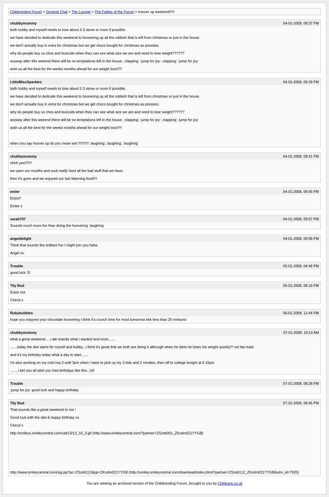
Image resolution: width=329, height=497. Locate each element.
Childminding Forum (26, 12)
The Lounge (81, 12)
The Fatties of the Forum (114, 12)
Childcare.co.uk (230, 483)
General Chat (56, 12)
